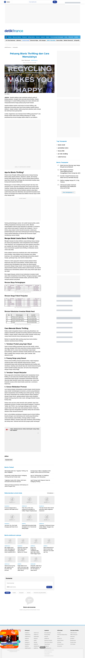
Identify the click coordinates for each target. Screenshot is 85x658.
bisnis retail (61, 145)
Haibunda (72, 636)
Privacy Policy (60, 644)
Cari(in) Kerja (25, 40)
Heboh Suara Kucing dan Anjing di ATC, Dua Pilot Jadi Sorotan (10, 568)
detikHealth (36, 636)
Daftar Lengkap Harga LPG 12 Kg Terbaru (69, 181)
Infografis (76, 40)
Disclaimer (59, 646)
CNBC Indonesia (73, 634)
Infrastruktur (31, 37)
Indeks (76, 37)
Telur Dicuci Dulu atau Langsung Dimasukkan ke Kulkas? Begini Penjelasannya (29, 509)
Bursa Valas (59, 40)
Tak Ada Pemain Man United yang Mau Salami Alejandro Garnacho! (46, 509)
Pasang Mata (47, 634)
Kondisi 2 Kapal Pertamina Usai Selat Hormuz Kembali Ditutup (69, 176)
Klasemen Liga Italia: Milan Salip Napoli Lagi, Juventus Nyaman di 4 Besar (23, 550)
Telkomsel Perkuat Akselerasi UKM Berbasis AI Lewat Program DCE (16, 485)
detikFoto (36, 644)
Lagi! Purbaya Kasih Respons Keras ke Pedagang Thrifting (40, 481)
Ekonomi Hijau (34, 40)
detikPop (36, 648)
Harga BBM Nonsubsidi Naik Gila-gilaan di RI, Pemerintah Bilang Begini (29, 527)
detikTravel (36, 632)
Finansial (24, 37)
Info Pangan (42, 40)
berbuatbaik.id (47, 632)
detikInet (27, 638)
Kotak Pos (59, 638)
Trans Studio (47, 644)
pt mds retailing (63, 154)
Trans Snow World (48, 642)
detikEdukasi (27, 634)
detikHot (27, 640)
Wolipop (36, 638)
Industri (43, 37)
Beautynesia (73, 640)
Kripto (47, 37)
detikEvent (46, 638)
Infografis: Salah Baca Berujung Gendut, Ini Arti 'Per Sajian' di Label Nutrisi (36, 568)
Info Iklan (59, 642)
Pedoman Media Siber (62, 634)
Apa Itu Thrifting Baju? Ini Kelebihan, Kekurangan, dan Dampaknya (40, 476)
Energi (38, 37)
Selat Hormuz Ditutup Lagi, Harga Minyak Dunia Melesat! (70, 166)
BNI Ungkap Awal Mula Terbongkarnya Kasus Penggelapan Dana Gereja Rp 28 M (10, 550)
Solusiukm (15, 47)
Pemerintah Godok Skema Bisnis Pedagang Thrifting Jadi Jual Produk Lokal (16, 476)
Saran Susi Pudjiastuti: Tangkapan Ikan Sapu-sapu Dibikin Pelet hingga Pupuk (35, 550)
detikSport (27, 642)
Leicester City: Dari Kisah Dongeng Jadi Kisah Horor (11, 526)
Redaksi (59, 632)
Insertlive (72, 638)
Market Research (68, 40)
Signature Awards (48, 640)
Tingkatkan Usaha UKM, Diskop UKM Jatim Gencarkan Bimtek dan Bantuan (15, 481)
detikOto (27, 646)
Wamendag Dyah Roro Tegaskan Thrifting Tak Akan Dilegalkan (16, 471)
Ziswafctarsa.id (47, 648)
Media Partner (60, 640)
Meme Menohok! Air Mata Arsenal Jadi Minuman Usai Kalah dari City (49, 550)
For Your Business (10, 40)
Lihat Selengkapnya (68, 192)
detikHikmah (36, 646)
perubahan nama (63, 148)
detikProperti (28, 648)
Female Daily (73, 642)
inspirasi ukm (8, 459)
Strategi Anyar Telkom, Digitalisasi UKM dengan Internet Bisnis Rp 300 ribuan (40, 471)
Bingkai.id (46, 646)
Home (10, 37)
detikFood (36, 634)
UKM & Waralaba (51, 40)
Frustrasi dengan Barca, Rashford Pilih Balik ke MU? (11, 508)
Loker (65, 37)
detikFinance (8, 47)
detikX (35, 640)
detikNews (27, 632)
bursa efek (61, 151)
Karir (58, 636)
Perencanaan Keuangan (56, 37)
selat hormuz (62, 157)
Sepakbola (27, 644)
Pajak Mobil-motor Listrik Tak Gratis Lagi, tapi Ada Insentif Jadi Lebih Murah (23, 568)
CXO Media (72, 644)
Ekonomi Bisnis (17, 37)
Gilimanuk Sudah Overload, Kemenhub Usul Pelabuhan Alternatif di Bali (68, 186)
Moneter (71, 37)
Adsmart (18, 40)
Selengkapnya (50, 493)
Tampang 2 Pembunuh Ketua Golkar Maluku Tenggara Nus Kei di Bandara (46, 527)
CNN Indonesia (73, 632)
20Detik (35, 642)
